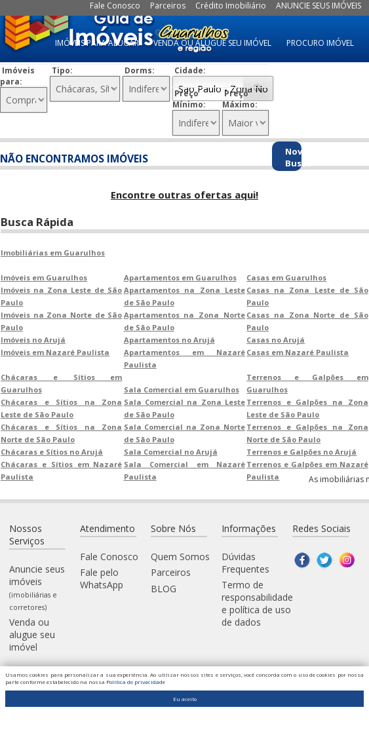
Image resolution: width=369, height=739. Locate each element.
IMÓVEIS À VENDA (322, 106)
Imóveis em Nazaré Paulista (55, 351)
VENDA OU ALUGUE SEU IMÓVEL (212, 42)
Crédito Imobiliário (230, 5)
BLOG (163, 587)
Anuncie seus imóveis (37, 586)
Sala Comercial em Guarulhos (181, 388)
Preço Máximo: (240, 99)
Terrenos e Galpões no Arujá (301, 450)
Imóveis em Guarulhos (44, 276)
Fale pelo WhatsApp (101, 577)
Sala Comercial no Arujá (171, 450)
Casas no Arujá (275, 338)
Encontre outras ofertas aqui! (184, 194)
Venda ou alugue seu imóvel (32, 633)
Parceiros (167, 5)
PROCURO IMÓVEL (320, 42)
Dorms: (140, 70)
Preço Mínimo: (189, 99)
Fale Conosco (115, 5)
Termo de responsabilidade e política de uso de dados (257, 602)
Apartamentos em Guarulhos (180, 276)
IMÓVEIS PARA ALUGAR (97, 42)
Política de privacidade (135, 681)
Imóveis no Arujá (33, 338)
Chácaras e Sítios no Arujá (52, 450)
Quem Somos (180, 555)
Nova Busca (293, 157)
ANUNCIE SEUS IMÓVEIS (318, 5)
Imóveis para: (17, 76)
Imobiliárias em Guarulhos (53, 251)
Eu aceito (185, 698)
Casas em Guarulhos (286, 276)
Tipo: (62, 70)
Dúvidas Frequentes (245, 561)
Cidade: (190, 70)
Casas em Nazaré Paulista (297, 351)
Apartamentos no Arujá (169, 338)
